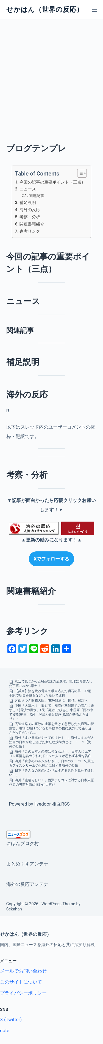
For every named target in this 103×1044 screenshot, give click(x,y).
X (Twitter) (11, 1019)
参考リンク (30, 231)
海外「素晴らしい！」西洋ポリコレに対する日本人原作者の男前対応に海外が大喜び (51, 782)
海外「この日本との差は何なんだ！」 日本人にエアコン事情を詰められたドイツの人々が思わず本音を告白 (50, 754)
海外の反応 (30, 209)
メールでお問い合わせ (23, 971)
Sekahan (14, 909)
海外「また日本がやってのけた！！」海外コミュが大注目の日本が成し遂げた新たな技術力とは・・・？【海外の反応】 (51, 742)
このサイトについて (21, 982)
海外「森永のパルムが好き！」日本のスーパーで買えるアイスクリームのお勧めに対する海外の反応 (51, 763)
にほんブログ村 (22, 843)
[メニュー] (94, 9)
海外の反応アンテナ (27, 884)
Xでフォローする (51, 559)
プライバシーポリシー (23, 993)
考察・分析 (30, 216)
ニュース (28, 189)
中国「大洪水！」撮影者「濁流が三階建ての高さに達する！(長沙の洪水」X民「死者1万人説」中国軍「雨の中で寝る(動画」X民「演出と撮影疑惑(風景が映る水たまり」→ (51, 712)
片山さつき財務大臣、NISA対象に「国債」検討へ (51, 700)
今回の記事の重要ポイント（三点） (52, 182)
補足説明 (28, 202)
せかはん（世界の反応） (44, 10)
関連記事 (36, 195)
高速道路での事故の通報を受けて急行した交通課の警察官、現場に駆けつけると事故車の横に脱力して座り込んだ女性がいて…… (51, 728)
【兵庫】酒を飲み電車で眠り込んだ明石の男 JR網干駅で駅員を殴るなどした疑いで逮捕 (50, 693)
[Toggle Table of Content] (79, 173)
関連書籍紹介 (32, 224)
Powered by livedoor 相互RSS (39, 804)
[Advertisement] (51, 74)
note (4, 1030)
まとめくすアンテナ (27, 864)
